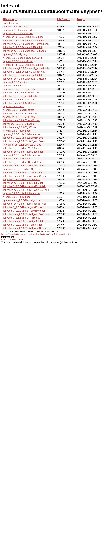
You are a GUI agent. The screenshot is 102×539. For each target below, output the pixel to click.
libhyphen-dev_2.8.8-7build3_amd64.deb (24, 165)
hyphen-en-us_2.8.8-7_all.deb (19, 117)
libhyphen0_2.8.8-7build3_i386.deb (21, 179)
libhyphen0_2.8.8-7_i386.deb (18, 124)
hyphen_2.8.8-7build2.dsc (16, 131)
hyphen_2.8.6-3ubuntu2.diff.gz (19, 30)
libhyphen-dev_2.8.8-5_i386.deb (20, 103)
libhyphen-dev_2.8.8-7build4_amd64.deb (24, 203)
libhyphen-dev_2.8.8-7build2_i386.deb (23, 151)
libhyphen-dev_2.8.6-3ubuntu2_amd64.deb (26, 44)
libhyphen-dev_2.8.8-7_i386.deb (20, 127)
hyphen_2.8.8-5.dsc (13, 85)
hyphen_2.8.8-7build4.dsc (16, 197)
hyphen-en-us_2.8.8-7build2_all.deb (22, 144)
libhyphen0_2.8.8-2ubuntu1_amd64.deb (24, 71)
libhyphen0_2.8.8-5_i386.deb (18, 99)
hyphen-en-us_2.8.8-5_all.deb (19, 89)
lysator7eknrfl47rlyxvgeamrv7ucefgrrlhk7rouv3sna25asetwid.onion (36, 234)
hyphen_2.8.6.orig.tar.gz (16, 26)
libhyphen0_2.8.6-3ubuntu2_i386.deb (22, 47)
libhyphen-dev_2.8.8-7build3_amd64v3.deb (26, 190)
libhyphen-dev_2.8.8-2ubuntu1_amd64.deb (26, 68)
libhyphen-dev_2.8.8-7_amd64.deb (21, 120)
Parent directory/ (11, 23)
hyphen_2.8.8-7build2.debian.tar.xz (21, 134)
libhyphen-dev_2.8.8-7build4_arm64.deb (24, 228)
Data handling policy (12, 239)
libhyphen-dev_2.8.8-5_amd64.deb (21, 92)
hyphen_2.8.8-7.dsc (13, 106)
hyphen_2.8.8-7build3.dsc (16, 158)
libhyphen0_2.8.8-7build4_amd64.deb (23, 207)
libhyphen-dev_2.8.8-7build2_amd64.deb (24, 141)
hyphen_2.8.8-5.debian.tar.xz (18, 82)
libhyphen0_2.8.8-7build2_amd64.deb (23, 138)
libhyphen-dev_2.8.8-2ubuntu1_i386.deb (24, 78)
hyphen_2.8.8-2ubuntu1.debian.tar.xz (22, 58)
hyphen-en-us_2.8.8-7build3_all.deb (22, 169)
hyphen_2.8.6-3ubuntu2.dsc (18, 33)
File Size (62, 19)
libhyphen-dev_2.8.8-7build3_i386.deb (23, 183)
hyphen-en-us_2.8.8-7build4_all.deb (22, 200)
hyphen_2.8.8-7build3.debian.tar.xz (21, 155)
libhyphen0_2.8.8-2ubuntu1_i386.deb (22, 75)
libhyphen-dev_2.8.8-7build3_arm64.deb (24, 176)
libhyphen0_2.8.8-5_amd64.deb (20, 96)
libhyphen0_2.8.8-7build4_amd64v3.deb (24, 211)
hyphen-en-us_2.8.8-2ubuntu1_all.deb (23, 65)
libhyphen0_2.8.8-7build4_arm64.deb (22, 224)
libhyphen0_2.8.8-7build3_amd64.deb (23, 162)
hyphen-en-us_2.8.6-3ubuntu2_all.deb (23, 37)
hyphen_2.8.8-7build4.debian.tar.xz (21, 193)
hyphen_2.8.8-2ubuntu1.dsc (18, 61)
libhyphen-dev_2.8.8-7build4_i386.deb (23, 221)
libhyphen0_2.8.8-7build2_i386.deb (21, 148)
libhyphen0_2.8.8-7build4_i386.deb (21, 217)
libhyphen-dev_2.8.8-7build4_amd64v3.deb (26, 214)
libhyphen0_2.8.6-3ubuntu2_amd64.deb (24, 40)
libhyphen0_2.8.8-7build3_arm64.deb (22, 172)
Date (79, 19)
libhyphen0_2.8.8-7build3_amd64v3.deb (24, 186)
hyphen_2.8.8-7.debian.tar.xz (18, 110)
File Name (8, 19)
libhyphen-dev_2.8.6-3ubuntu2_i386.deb (24, 51)
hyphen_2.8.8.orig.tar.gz (16, 54)
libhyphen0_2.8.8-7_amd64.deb (20, 113)
